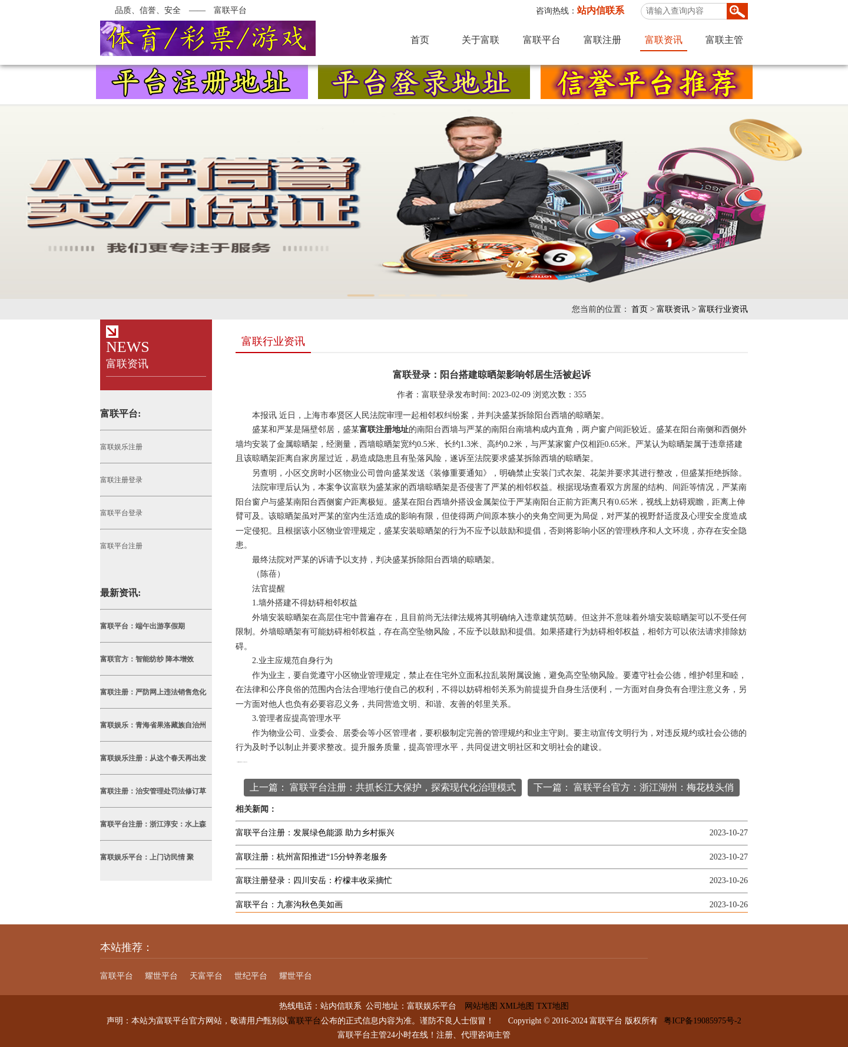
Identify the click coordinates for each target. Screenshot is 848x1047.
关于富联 (480, 40)
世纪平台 (250, 976)
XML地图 (516, 1006)
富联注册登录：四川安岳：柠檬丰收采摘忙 (314, 880)
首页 (419, 40)
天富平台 (206, 976)
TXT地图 (552, 1006)
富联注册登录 (121, 480)
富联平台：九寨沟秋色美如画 (289, 904)
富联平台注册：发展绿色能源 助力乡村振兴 (315, 832)
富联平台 (542, 40)
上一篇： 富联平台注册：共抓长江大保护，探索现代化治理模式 (383, 787)
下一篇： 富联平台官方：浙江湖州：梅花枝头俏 (634, 787)
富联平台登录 (121, 513)
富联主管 (724, 40)
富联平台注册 (121, 546)
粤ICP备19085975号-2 (702, 1020)
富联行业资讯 (723, 309)
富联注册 (602, 40)
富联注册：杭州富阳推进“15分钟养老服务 (311, 856)
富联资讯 (664, 40)
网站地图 (477, 1006)
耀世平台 (161, 976)
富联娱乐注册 (121, 447)
